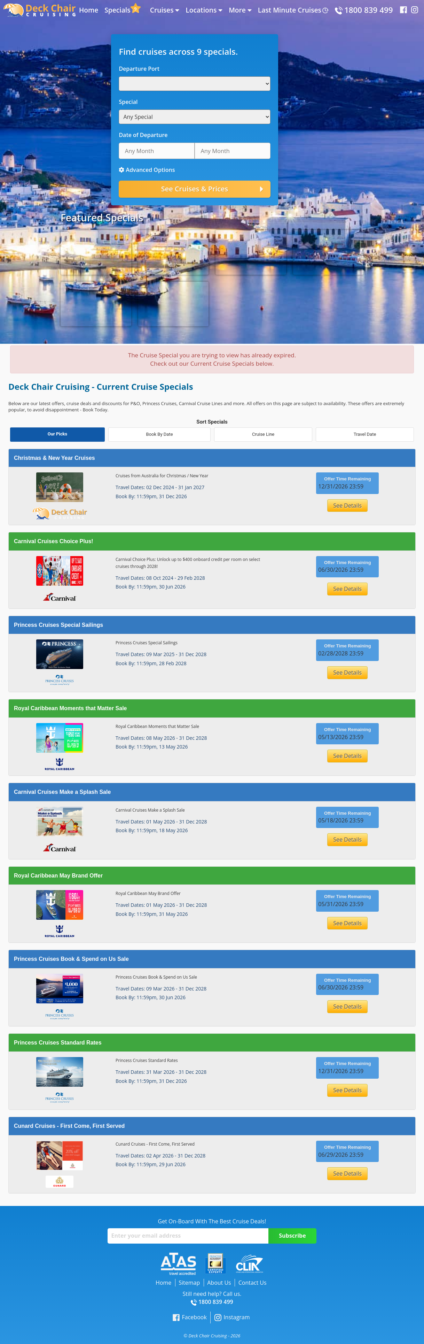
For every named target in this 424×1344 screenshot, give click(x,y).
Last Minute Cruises (289, 10)
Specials (117, 10)
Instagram (232, 1317)
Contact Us (252, 1282)
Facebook (189, 1317)
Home (89, 10)
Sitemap (189, 1282)
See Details (347, 505)
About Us (219, 1282)
